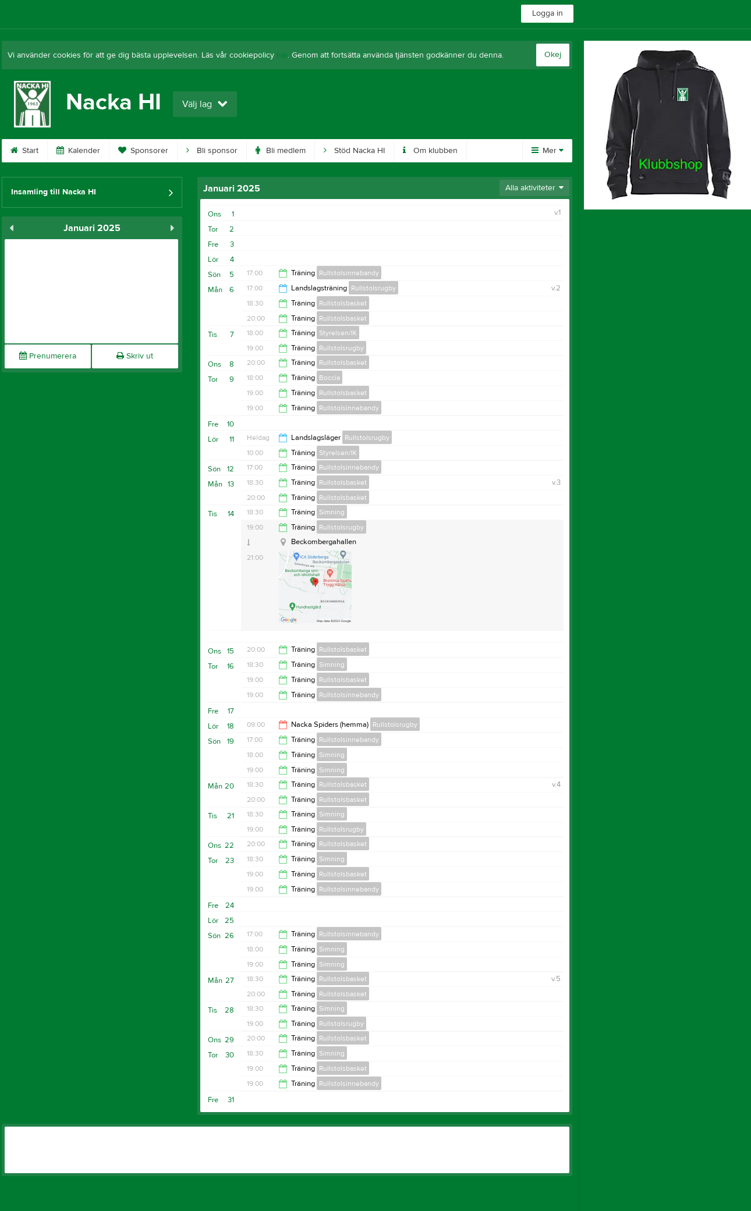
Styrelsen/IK (338, 333)
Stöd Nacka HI (354, 150)
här (282, 55)
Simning (332, 512)
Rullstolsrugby (373, 288)
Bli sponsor (212, 150)
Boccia (329, 377)
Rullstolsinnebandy (349, 273)
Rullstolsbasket (343, 303)
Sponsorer (143, 150)
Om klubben (430, 150)
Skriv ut (134, 356)
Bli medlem (281, 150)
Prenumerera (47, 356)
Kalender (78, 150)
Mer (548, 150)
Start (24, 150)
